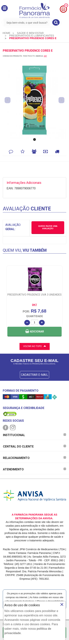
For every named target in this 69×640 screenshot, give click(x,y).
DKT (45, 56)
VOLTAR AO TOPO (34, 346)
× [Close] (62, 604)
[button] (4, 8)
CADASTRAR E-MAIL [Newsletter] (34, 375)
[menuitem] (6, 33)
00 (66, 5)
